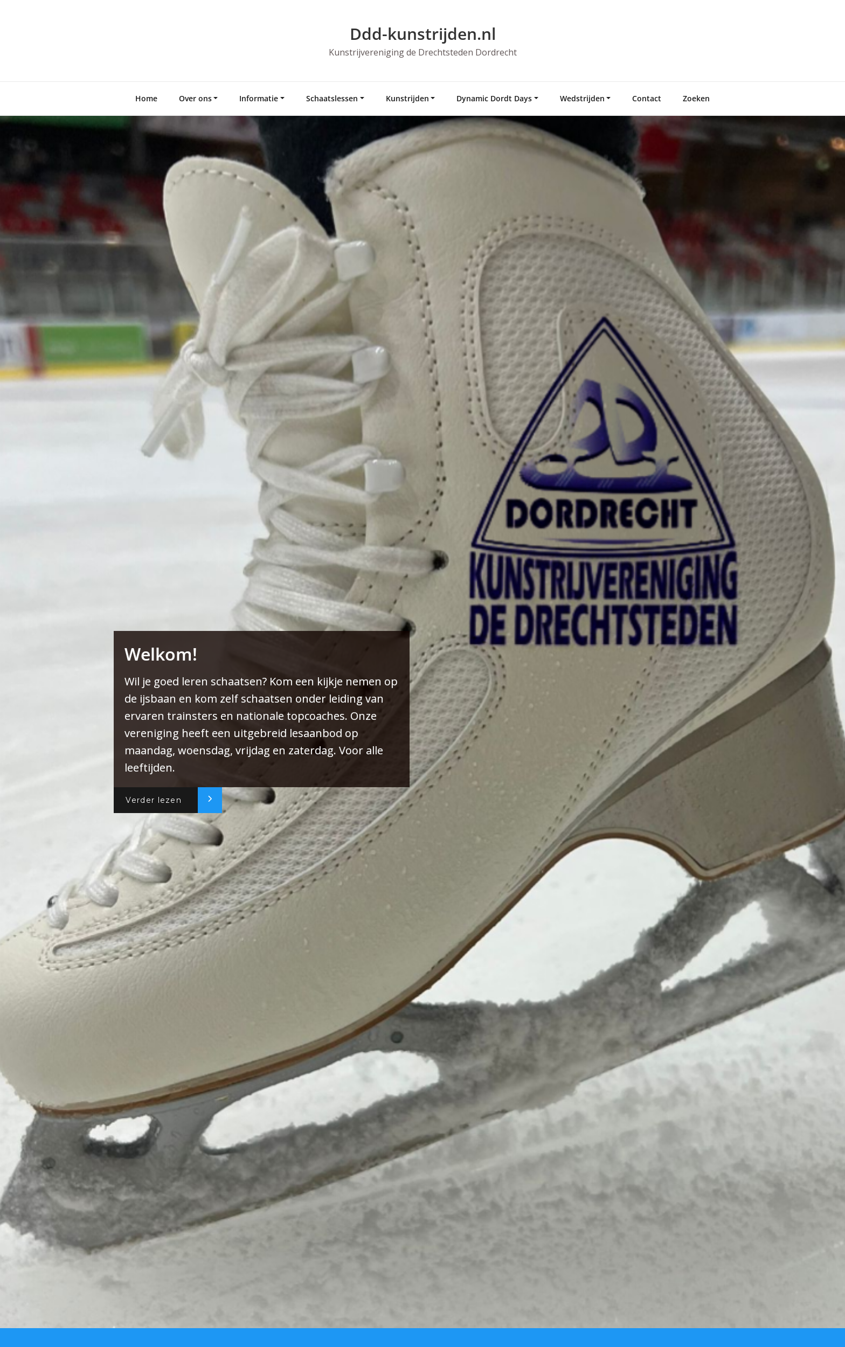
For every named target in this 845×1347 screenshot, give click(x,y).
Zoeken (696, 98)
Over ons (195, 98)
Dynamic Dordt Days (494, 98)
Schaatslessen (332, 98)
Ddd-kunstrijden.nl (423, 34)
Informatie (258, 98)
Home (146, 98)
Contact (646, 98)
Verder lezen (154, 800)
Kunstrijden (407, 98)
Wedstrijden (582, 98)
